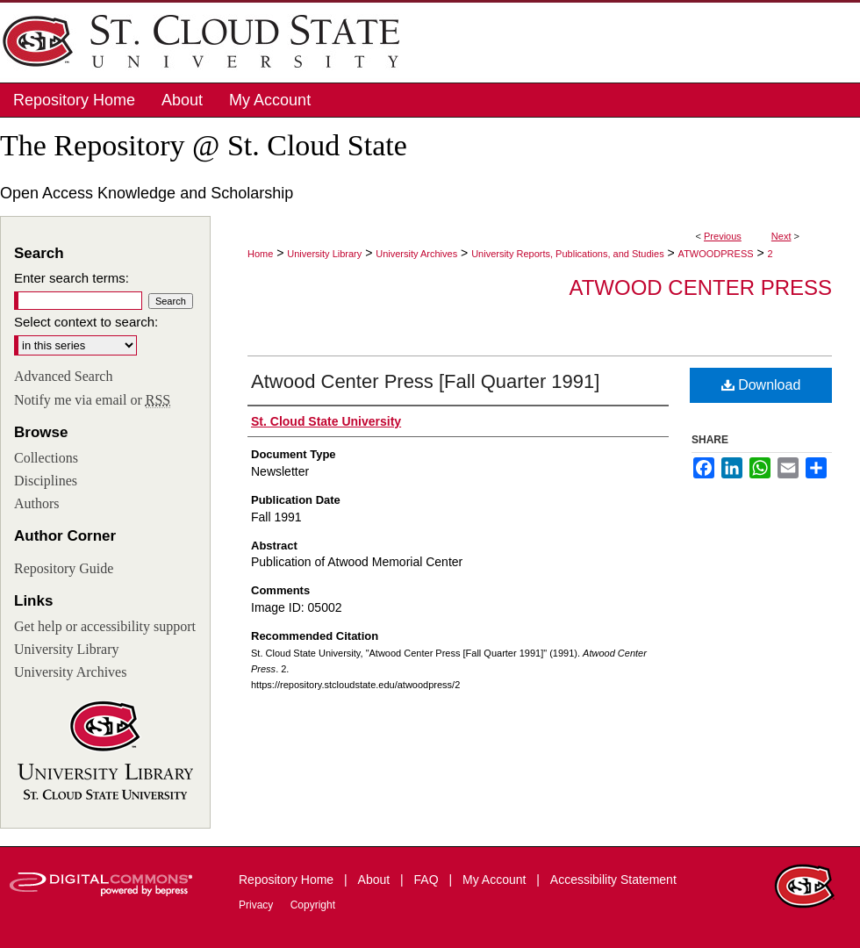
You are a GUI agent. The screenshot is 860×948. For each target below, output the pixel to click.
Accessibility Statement (613, 880)
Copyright (312, 905)
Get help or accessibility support (105, 626)
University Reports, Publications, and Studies (567, 253)
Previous (723, 236)
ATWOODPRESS (716, 253)
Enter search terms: (71, 277)
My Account (495, 880)
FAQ (428, 880)
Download (761, 384)
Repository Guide (63, 568)
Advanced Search (63, 376)
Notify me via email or (92, 400)
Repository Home (288, 880)
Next (781, 236)
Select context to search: (86, 321)
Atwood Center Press (700, 287)
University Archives (416, 253)
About (375, 880)
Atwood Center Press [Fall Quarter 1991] (425, 381)
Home (260, 253)
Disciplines (45, 480)
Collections (46, 457)
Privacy (257, 905)
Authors (37, 503)
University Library (324, 253)
